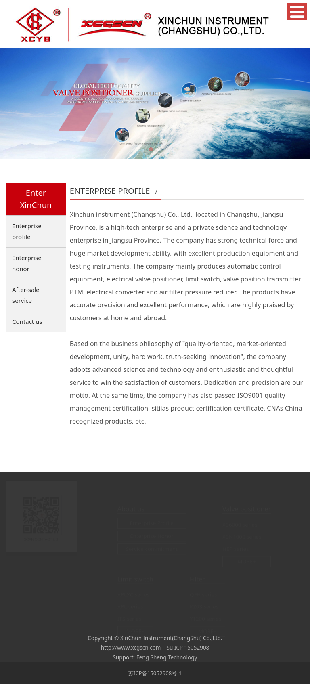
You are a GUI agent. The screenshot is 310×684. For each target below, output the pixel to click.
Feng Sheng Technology (166, 657)
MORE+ (246, 561)
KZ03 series (204, 606)
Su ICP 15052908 (188, 647)
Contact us (27, 321)
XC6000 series (239, 524)
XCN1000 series (242, 536)
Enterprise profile (27, 231)
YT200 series (205, 618)
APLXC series (133, 594)
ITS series (129, 618)
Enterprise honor (27, 263)
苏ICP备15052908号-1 (155, 673)
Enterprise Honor (151, 535)
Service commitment (152, 548)
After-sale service (26, 294)
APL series (130, 606)
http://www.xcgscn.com (131, 647)
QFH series (203, 594)
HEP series (235, 548)
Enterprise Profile (152, 523)
